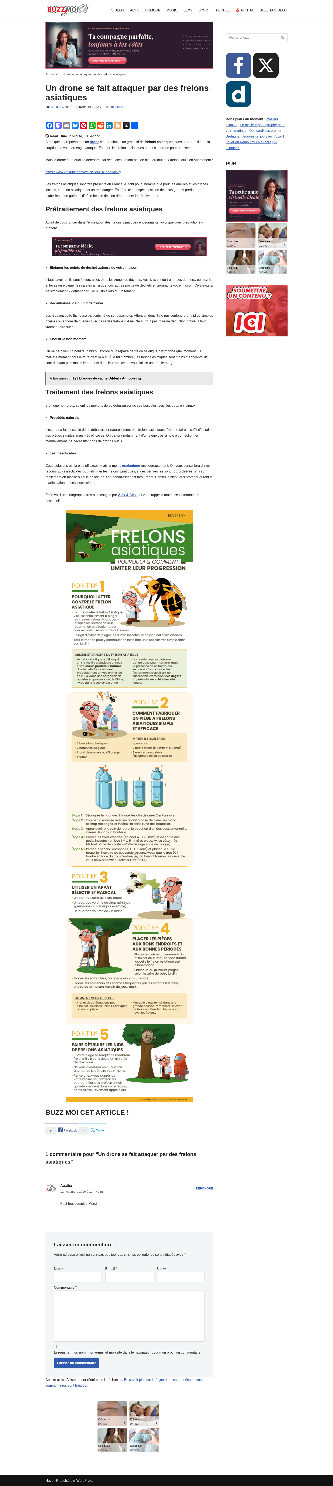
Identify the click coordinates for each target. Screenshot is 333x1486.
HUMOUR (153, 10)
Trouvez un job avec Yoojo (262, 136)
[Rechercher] (252, 37)
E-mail (111, 1269)
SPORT (204, 10)
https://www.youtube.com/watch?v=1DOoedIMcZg (83, 172)
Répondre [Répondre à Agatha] (204, 1188)
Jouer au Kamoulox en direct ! (248, 142)
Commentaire (65, 1287)
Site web (163, 1269)
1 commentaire (113, 106)
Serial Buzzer (60, 106)
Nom (58, 1269)
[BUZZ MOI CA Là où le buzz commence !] (68, 10)
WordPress (84, 1480)
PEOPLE (223, 10)
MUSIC (172, 10)
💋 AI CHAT (245, 10)
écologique (131, 465)
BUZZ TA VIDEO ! (273, 10)
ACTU (134, 10)
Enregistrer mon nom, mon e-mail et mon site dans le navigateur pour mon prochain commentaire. (128, 1352)
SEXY (188, 10)
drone (94, 142)
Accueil (50, 74)
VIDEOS (117, 10)
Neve (49, 1480)
